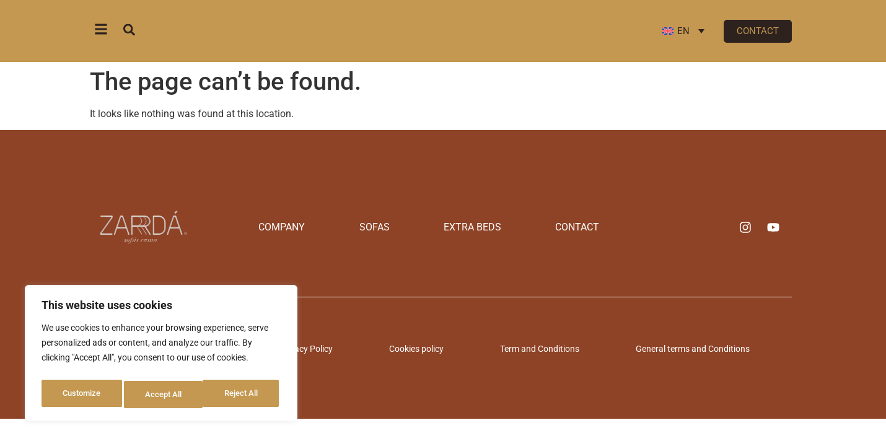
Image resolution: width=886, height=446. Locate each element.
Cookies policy (432, 347)
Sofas (392, 227)
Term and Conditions (524, 347)
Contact (524, 227)
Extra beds (454, 227)
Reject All (163, 395)
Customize (81, 395)
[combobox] (190, 29)
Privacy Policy (353, 347)
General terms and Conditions (646, 347)
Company (335, 227)
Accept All (243, 395)
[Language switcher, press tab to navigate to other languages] (683, 31)
